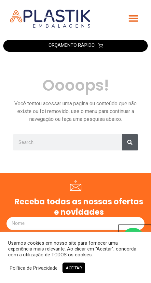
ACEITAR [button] (74, 267)
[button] (133, 18)
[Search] (130, 142)
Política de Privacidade (34, 268)
